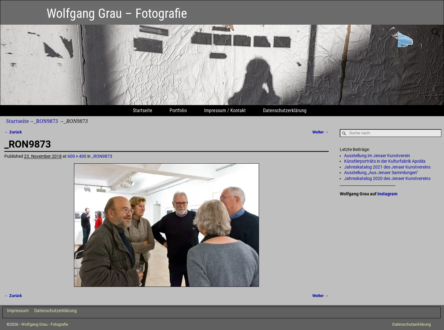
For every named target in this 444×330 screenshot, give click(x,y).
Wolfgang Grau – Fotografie (117, 13)
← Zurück (13, 132)
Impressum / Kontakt (225, 110)
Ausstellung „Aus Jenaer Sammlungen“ (381, 172)
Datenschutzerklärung (284, 110)
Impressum (18, 310)
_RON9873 (46, 121)
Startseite (142, 110)
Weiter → (320, 132)
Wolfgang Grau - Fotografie (44, 324)
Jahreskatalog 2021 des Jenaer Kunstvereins (387, 167)
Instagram (387, 193)
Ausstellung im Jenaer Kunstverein (377, 155)
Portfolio (178, 110)
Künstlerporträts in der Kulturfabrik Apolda (385, 161)
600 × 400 (77, 156)
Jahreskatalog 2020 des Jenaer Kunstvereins (387, 178)
